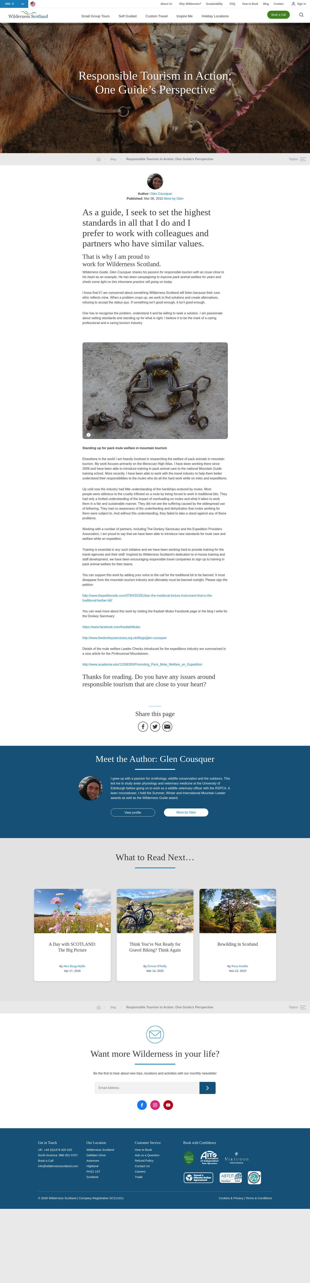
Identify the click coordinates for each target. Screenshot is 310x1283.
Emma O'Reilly (157, 966)
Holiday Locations (215, 16)
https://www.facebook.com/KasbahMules (111, 627)
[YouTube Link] (168, 1105)
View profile (132, 812)
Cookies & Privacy (231, 1198)
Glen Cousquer (161, 193)
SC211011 (117, 1198)
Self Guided (128, 16)
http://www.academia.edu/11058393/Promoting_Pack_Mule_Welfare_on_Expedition (142, 664)
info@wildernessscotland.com (58, 1166)
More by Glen (173, 198)
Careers (140, 1171)
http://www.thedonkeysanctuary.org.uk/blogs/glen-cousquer (124, 638)
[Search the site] (302, 16)
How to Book (250, 3)
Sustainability (214, 3)
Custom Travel (157, 16)
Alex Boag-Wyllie (74, 966)
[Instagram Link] (155, 1105)
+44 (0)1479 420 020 (58, 1149)
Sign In (301, 3)
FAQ (232, 3)
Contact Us (142, 1166)
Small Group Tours (95, 16)
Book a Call (278, 16)
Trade (139, 1177)
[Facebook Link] (142, 1105)
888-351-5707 (68, 1155)
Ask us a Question (147, 1155)
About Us (166, 3)
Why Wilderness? (190, 3)
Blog (266, 3)
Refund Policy (144, 1160)
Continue (207, 1088)
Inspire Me (185, 16)
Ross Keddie (240, 966)
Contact (278, 3)
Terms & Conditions (259, 1198)
